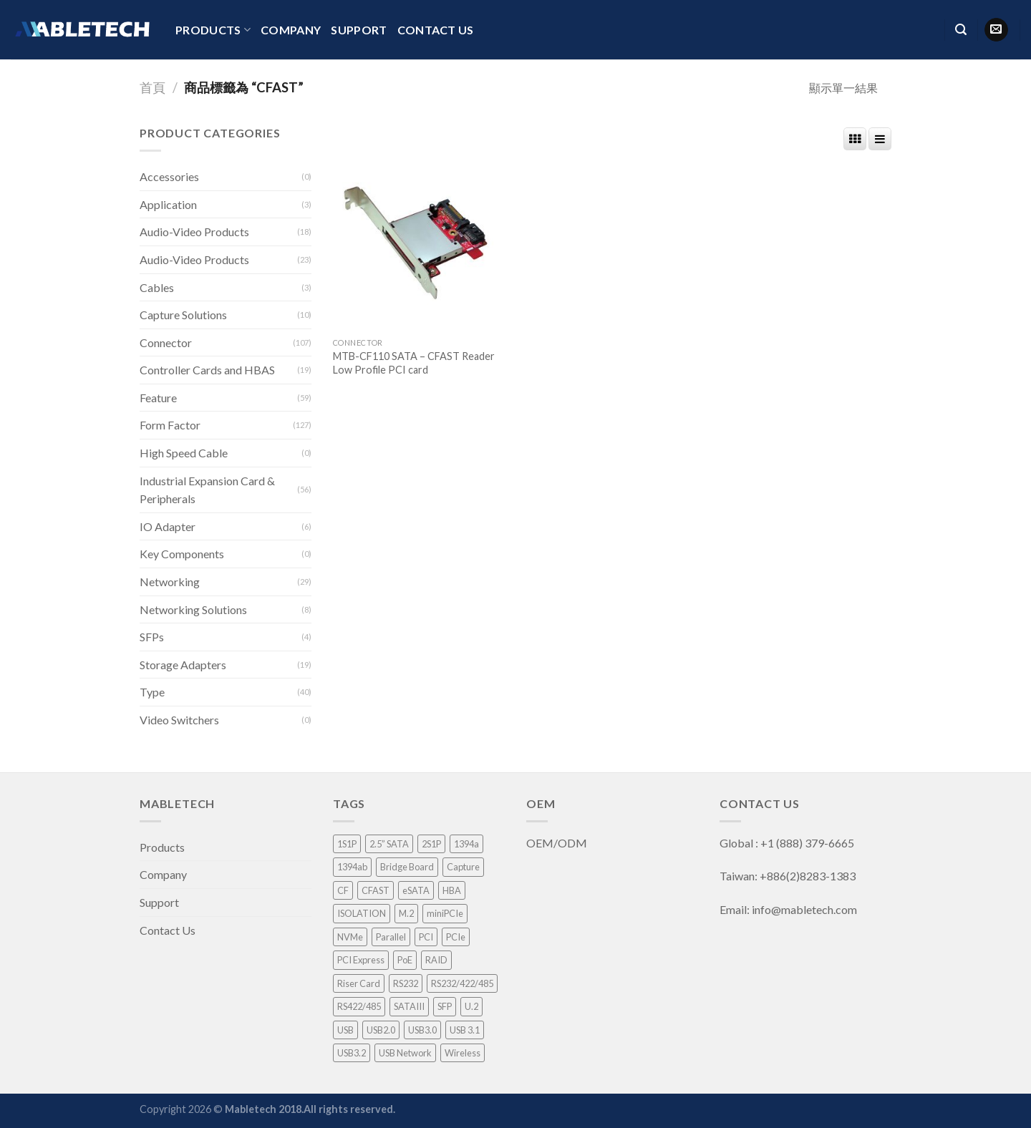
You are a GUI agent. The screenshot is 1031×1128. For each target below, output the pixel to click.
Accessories (169, 176)
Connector (166, 342)
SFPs (152, 636)
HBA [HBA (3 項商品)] (451, 890)
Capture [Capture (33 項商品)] (463, 866)
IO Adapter (167, 526)
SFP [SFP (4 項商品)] (444, 1006)
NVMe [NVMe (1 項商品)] (350, 937)
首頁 (152, 87)
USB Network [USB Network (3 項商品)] (405, 1053)
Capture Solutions (183, 314)
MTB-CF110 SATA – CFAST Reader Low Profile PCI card (414, 363)
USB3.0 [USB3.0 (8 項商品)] (422, 1030)
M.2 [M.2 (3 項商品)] (406, 913)
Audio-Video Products (194, 231)
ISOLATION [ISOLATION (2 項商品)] (361, 913)
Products (213, 30)
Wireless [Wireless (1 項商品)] (462, 1053)
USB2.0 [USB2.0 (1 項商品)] (381, 1030)
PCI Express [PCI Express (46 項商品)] (360, 960)
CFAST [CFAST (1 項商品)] (375, 890)
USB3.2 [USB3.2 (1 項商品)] (351, 1053)
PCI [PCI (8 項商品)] (426, 937)
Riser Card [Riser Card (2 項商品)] (358, 983)
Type (152, 692)
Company (291, 30)
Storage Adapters (183, 664)
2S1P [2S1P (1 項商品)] (431, 844)
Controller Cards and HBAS (207, 369)
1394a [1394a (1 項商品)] (466, 844)
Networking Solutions (193, 609)
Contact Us (435, 30)
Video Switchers (179, 719)
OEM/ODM (557, 843)
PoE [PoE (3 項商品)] (404, 960)
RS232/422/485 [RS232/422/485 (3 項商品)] (462, 983)
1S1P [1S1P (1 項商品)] (347, 844)
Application (168, 204)
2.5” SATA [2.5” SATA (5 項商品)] (389, 844)
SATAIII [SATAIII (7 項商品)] (409, 1006)
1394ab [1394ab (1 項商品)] (352, 866)
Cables (157, 287)
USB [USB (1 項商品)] (345, 1030)
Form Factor (170, 425)
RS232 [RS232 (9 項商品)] (405, 983)
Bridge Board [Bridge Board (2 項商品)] (407, 866)
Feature (158, 397)
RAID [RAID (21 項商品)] (436, 960)
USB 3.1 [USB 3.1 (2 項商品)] (465, 1030)
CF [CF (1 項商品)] (343, 890)
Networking (170, 581)
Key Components (182, 553)
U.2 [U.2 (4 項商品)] (471, 1006)
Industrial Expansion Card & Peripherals (207, 490)
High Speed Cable (184, 453)
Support (359, 30)
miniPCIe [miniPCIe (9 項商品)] (445, 913)
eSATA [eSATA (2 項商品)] (416, 890)
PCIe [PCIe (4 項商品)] (455, 937)
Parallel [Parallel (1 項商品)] (391, 937)
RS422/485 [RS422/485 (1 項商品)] (359, 1006)
